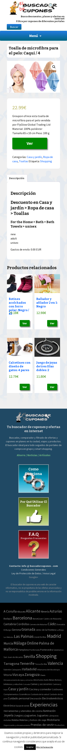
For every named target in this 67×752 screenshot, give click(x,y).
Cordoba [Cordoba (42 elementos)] (22, 624)
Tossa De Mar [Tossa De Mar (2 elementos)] (41, 664)
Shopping (46, 161)
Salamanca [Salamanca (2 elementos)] (58, 649)
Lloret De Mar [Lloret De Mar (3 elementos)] (40, 637)
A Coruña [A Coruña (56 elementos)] (10, 611)
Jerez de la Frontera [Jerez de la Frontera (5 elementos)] (46, 629)
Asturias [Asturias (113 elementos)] (55, 611)
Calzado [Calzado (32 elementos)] (26, 684)
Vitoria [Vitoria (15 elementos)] (8, 675)
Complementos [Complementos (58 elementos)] (11, 694)
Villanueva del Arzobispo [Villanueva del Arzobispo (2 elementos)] (48, 669)
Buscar (14, 27)
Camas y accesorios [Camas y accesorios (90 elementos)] (41, 684)
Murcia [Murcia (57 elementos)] (8, 643)
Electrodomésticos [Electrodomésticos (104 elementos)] (52, 698)
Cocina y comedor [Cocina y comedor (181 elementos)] (40, 689)
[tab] (16, 178)
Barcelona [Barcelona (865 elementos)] (22, 618)
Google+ (33, 577)
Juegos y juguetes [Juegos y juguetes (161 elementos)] (25, 715)
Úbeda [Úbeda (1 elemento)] (42, 675)
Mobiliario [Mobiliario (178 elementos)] (53, 720)
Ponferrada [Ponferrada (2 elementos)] (34, 649)
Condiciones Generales (33, 569)
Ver (30, 143)
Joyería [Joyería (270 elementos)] (8, 715)
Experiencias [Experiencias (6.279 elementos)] (44, 704)
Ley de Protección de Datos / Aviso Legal (33, 573)
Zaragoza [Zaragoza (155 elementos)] (32, 674)
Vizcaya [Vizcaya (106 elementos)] (18, 674)
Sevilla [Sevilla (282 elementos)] (29, 656)
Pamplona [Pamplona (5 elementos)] (23, 649)
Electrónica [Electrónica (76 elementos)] (9, 705)
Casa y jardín (34, 157)
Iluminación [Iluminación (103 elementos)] (49, 711)
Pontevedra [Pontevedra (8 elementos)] (46, 649)
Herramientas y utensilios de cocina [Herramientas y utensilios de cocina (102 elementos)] (23, 711)
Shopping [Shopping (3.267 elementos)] (46, 656)
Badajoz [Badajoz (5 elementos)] (8, 618)
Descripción (16, 178)
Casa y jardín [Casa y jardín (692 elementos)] (18, 689)
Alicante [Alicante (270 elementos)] (33, 611)
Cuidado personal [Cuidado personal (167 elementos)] (19, 698)
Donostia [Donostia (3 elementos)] (60, 624)
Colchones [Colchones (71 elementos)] (57, 689)
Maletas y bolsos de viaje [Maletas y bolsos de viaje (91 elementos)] (32, 720)
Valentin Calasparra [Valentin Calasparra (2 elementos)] (12, 669)
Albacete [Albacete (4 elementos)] (21, 611)
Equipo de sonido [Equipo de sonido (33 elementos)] (22, 705)
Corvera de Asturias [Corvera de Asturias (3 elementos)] (38, 624)
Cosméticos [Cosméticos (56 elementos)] (24, 694)
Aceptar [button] (30, 747)
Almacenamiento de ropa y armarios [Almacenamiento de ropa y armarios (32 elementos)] (18, 680)
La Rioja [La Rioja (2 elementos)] (60, 630)
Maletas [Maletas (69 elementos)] (15, 720)
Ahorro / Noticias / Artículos (33, 455)
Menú (33, 35)
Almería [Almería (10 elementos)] (45, 611)
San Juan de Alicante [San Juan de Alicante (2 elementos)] (13, 657)
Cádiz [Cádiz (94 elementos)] (52, 624)
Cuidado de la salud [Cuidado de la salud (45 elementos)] (40, 694)
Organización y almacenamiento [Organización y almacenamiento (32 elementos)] (17, 725)
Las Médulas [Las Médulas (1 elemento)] (8, 637)
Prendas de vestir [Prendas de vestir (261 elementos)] (42, 725)
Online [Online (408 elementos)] (32, 643)
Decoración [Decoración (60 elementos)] (35, 698)
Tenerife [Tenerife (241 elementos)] (27, 663)
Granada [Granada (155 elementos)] (28, 629)
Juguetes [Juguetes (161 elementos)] (42, 715)
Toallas (23, 161)
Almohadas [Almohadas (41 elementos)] (38, 680)
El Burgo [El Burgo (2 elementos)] (7, 630)
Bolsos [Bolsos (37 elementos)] (51, 680)
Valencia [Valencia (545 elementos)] (55, 663)
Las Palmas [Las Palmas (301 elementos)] (24, 636)
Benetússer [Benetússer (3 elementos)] (38, 618)
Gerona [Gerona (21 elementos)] (16, 630)
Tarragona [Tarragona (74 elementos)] (11, 663)
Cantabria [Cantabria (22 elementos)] (10, 624)
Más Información (44, 747)
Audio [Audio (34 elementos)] (46, 680)
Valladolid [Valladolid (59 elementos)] (29, 669)
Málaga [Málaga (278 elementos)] (20, 643)
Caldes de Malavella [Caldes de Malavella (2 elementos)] (52, 618)
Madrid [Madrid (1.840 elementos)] (54, 636)
